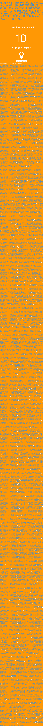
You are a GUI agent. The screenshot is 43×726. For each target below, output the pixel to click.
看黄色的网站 (20, 448)
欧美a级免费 (28, 162)
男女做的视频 (31, 619)
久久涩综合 (37, 407)
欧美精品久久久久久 (14, 182)
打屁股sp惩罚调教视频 (36, 107)
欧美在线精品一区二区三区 (34, 158)
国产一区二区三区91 (20, 533)
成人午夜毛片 (6, 226)
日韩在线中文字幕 (23, 261)
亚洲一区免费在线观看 (28, 694)
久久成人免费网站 (12, 641)
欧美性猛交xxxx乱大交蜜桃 (10, 710)
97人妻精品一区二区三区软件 (35, 377)
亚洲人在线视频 (21, 360)
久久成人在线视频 (12, 443)
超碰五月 (40, 111)
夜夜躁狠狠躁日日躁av (27, 341)
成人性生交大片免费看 (9, 117)
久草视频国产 (25, 301)
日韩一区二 (19, 580)
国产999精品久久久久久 (23, 167)
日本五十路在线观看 (36, 157)
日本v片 (10, 259)
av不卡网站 (31, 453)
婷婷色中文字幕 (22, 300)
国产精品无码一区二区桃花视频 (29, 293)
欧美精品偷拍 (24, 230)
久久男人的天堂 (36, 127)
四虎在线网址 (36, 349)
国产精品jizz (19, 78)
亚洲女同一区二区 (20, 351)
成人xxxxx (2, 268)
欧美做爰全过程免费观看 (20, 680)
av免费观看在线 (29, 423)
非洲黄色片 (33, 121)
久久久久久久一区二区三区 (8, 456)
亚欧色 (39, 318)
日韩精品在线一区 (30, 289)
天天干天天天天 (5, 718)
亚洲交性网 (9, 292)
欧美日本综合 (6, 480)
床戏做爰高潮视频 (31, 80)
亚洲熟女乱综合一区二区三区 (6, 673)
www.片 (7, 103)
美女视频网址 (18, 515)
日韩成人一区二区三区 (28, 412)
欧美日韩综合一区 (9, 311)
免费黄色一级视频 (27, 161)
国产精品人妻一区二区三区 (9, 425)
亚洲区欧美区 (39, 402)
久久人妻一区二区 (13, 415)
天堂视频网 (35, 128)
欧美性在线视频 (29, 81)
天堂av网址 (7, 645)
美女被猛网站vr (4, 204)
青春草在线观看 (14, 483)
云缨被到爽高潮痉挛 (14, 393)
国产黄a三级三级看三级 (11, 407)
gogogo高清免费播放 (7, 143)
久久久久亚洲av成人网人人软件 (28, 518)
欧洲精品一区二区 (29, 568)
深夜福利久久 (6, 492)
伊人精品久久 (17, 166)
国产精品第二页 (29, 441)
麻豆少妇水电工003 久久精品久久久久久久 (27, 335)
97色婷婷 (23, 492)
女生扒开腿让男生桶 (27, 88)
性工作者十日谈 (31, 232)
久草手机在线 (8, 136)
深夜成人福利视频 (10, 281)
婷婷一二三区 (40, 537)
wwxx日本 (9, 208)
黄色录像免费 (8, 76)
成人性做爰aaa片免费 (8, 273)
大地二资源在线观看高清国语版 (19, 77)
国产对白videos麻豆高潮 (13, 199)
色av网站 (29, 108)
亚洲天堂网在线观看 (15, 571)
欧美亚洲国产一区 (17, 475)
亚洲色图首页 (26, 297)
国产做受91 (12, 515)
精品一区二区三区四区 (5, 541)
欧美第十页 (18, 132)
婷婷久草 (9, 99)
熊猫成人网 (26, 396)
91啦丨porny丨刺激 (10, 80)
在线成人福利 (39, 563)
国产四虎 (24, 517)
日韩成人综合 (12, 622)
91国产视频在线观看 (23, 319)
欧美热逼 (19, 184)
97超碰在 (7, 661)
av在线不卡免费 (11, 204)
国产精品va (18, 203)
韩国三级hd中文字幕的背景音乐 (28, 184)
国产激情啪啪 (31, 242)
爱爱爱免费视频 (21, 652)
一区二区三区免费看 (34, 466)
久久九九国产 (24, 523)
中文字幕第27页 (29, 557)
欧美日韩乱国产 (3, 671)
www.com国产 (10, 462)
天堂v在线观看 (35, 637)
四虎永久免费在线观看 (26, 640)
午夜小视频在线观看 (22, 99)
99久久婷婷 (20, 429)
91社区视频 (20, 449)
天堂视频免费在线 (34, 249)
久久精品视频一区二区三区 (16, 238)
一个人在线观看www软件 (33, 222)
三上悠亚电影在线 (38, 448)
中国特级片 (29, 157)
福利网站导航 (17, 404)
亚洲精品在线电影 (21, 211)
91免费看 (9, 586)
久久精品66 (35, 572)
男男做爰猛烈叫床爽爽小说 (24, 269)
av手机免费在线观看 (21, 115)
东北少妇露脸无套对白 (9, 177)
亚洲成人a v (30, 481)
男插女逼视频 (19, 356)
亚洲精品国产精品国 (14, 406)
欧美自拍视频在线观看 (7, 537)
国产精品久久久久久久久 (14, 602)
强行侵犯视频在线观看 (36, 427)
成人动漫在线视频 (11, 433)
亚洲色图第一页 (26, 427)
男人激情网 (29, 711)
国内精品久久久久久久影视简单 (29, 71)
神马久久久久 (10, 637)
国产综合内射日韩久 (13, 507)
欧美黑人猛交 (29, 207)
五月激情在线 (33, 435)
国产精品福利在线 (38, 506)
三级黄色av (13, 250)
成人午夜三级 (29, 464)
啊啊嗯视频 (27, 512)
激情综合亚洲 (18, 381)
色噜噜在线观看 (33, 389)
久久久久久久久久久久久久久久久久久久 (17, 587)
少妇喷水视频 (34, 276)
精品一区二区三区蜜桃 (30, 282)
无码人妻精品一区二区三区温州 (29, 395)
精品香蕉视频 (25, 169)
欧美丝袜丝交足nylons (10, 132)
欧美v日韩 (31, 295)
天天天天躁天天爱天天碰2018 (34, 322)
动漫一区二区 (33, 354)
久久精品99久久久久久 (16, 149)
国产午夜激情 (21, 228)
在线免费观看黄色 (26, 92)
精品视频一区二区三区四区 (11, 464)
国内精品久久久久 (6, 546)
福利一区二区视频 (33, 272)
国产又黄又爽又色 (26, 126)
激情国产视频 (38, 262)
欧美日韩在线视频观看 (31, 607)
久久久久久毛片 (29, 653)
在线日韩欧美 (6, 531)
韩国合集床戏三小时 (31, 74)
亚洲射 (13, 222)
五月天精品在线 (6, 144)
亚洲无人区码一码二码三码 (35, 579)
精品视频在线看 (27, 484)
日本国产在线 (20, 427)
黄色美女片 (8, 655)
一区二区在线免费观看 (22, 119)
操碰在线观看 (35, 433)
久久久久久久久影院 (23, 231)
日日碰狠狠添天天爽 (38, 558)
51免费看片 (19, 577)
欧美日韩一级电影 (32, 301)
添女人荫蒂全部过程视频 (36, 510)
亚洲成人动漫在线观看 (16, 598)
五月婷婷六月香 (8, 618)
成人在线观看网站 (12, 387)
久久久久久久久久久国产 (16, 331)
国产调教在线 (8, 679)
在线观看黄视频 (37, 519)
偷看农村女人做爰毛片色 (31, 434)
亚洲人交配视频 (16, 471)
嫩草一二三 (24, 132)
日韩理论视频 (13, 315)
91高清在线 (39, 292)
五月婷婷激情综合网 (26, 308)
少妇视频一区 (18, 69)
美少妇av (36, 392)
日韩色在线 (37, 250)
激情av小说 (14, 99)
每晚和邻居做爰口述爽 (23, 491)
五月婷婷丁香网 (19, 220)
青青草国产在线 (29, 241)
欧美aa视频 (5, 278)
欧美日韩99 (34, 542)
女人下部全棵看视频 (34, 89)
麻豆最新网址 (39, 690)
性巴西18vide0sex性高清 (5, 209)
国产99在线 (21, 134)
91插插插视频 (33, 531)
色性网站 (14, 429)
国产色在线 (37, 104)
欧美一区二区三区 (34, 291)
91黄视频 (21, 592)
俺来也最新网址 (12, 323)
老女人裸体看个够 (7, 598)
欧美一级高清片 (18, 139)
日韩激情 (23, 70)
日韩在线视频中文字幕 (11, 162)
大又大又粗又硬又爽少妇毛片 (16, 88)
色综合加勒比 (17, 312)
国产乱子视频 (36, 634)
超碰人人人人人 (27, 316)
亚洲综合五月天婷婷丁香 (34, 189)
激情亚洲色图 (16, 526)
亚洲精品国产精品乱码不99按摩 (32, 178)
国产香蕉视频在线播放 (25, 707)
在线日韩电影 (13, 476)
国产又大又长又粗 (7, 89)
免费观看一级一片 (22, 369)
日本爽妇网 (14, 167)
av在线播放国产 (37, 412)
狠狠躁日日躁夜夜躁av (14, 123)
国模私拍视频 (37, 429)
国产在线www (15, 157)
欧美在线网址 (14, 679)
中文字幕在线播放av (18, 466)
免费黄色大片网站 (30, 496)
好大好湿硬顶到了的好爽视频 (33, 630)
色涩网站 (2, 710)
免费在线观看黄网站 (6, 420)
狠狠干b (4, 140)
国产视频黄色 (35, 341)
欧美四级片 (36, 452)
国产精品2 (7, 84)
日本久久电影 (10, 583)
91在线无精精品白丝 (27, 150)
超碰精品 (26, 503)
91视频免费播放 (34, 126)
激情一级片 (25, 272)
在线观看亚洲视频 (36, 149)
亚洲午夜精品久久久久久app (12, 592)
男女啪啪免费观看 (33, 215)
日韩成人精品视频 (20, 407)
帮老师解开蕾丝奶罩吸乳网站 (20, 117)
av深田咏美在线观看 (29, 462)
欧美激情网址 (13, 351)
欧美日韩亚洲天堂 (26, 89)
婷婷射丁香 (15, 189)
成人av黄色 (36, 303)
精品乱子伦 (2, 85)
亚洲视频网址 (29, 699)
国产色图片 (16, 281)
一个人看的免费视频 (36, 159)
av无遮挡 (21, 84)
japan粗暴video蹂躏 (33, 357)
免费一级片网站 (30, 468)
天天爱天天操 (12, 629)
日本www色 (30, 529)
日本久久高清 (8, 483)
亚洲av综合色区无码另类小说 (24, 253)
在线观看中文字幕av (31, 406)
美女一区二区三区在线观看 (9, 584)
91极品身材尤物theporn (12, 328)
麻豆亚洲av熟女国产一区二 (9, 227)
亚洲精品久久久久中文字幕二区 (24, 323)
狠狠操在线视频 (36, 281)
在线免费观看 (23, 213)
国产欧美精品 (21, 679)
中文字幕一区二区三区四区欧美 (24, 575)
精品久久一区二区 (7, 173)
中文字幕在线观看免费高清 (36, 372)
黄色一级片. (39, 588)
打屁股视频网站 (15, 646)
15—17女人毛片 (11, 94)
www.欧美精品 (28, 679)
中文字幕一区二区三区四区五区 (32, 70)
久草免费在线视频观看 (11, 510)
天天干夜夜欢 (7, 544)
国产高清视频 (3, 450)
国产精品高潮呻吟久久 (32, 437)
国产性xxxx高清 (28, 347)
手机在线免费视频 (14, 134)
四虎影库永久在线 (22, 385)
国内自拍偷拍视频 (4, 373)
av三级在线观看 (3, 276)
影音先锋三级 (7, 297)
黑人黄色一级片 (22, 105)
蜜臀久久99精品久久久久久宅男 (15, 215)
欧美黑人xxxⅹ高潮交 (18, 218)
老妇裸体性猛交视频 (9, 353)
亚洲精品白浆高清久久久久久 (6, 196)
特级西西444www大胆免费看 (21, 94)
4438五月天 (9, 300)
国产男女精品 (5, 649)
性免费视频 (39, 354)
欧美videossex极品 (23, 262)
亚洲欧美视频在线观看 (10, 664)
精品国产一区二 (6, 96)
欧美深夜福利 (21, 446)
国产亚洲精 (25, 200)
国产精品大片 (16, 707)
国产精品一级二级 (15, 116)
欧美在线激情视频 (39, 362)
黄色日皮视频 (30, 213)
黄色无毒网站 (17, 437)
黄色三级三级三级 (37, 600)
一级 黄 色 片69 (8, 471)
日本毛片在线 (35, 144)
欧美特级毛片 (12, 82)
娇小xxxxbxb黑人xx (17, 127)
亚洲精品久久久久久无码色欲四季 (17, 366)
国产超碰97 (23, 692)
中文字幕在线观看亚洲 (30, 420)
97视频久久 (39, 124)
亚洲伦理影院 (14, 368)
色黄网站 (22, 703)
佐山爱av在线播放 (11, 112)
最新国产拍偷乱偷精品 (5, 254)
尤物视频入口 (13, 316)
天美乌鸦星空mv (34, 502)
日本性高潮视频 (26, 172)
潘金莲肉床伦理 (26, 327)
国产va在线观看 (36, 264)
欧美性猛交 (38, 90)
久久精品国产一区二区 (36, 705)
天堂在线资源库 (39, 664)
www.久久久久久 (21, 328)
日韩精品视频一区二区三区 (6, 231)
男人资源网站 (28, 305)
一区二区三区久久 (7, 135)
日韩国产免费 (16, 434)
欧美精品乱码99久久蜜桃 (37, 77)
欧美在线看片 (36, 370)
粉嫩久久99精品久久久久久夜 (9, 358)
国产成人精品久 (26, 644)
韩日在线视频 (27, 411)
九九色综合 (25, 380)
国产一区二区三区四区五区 (23, 151)
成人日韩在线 (31, 201)
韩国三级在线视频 (28, 196)
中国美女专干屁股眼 (21, 419)
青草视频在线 (21, 333)
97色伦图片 (8, 188)
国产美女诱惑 (27, 626)
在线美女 (22, 471)
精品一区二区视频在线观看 (24, 249)
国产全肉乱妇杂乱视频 (15, 144)
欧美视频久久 (37, 594)
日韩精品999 (10, 246)
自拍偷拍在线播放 (6, 315)
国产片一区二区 (24, 473)
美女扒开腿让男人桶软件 (16, 719)
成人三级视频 (7, 341)
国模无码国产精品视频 (27, 69)
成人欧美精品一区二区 (18, 548)
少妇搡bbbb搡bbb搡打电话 (6, 364)
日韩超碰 (34, 388)
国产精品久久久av (35, 100)
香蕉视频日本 (10, 142)
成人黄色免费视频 (11, 450)
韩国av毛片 (33, 92)
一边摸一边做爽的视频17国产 (31, 366)
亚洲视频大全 (30, 303)
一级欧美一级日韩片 (15, 146)
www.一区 (29, 144)
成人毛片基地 (6, 366)
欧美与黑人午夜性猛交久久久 (27, 715)
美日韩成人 (24, 506)
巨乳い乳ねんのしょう (34, 458)
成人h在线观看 (7, 719)
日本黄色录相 (36, 671)
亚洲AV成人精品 (24, 85)
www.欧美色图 (16, 678)
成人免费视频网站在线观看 (23, 357)
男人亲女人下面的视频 (34, 130)
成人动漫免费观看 (10, 159)
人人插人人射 (22, 190)
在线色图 (38, 80)
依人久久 (24, 78)
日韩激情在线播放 (37, 450)
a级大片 (36, 552)
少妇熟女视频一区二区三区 (25, 320)
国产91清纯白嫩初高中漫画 (16, 391)
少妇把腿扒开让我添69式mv (33, 483)
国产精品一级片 (15, 284)
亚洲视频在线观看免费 (16, 135)
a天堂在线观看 (24, 158)
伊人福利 (10, 690)
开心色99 (40, 434)
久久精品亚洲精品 (14, 150)
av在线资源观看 (13, 333)
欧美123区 (12, 297)
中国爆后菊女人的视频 (14, 454)
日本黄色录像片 (30, 99)
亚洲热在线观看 (21, 86)
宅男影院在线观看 (26, 613)
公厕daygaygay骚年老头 (12, 216)
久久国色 (14, 696)
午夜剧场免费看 (21, 558)
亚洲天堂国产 (29, 542)
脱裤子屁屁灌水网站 (35, 270)
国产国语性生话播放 (19, 361)
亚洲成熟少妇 (35, 318)
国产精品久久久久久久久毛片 (14, 74)
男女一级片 (36, 368)
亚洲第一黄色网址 (4, 627)
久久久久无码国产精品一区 (29, 383)
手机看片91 (28, 403)
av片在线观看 (26, 350)
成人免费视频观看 (30, 669)
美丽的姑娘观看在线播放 (30, 173)
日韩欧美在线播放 (4, 109)
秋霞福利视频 (29, 408)
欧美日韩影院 (7, 438)
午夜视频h (5, 427)
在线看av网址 (20, 696)
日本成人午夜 (30, 591)
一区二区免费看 (6, 333)
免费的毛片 (22, 142)
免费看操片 (15, 186)
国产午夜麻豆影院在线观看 (21, 255)
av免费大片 (13, 672)
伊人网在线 (2, 188)
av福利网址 (21, 185)
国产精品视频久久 (36, 235)
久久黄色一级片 (5, 498)
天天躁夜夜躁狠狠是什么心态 (18, 568)
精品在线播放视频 (10, 494)
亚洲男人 (37, 514)
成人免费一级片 (3, 572)
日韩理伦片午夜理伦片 (32, 300)
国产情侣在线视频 (24, 113)
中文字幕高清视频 (20, 305)
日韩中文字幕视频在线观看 (12, 234)
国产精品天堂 (15, 377)
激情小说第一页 (10, 560)
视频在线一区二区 (19, 372)
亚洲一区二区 (37, 304)
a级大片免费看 (21, 245)
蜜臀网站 (20, 595)
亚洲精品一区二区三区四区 (37, 76)
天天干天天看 (37, 529)
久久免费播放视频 (35, 146)
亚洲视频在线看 (28, 498)
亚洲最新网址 (38, 73)
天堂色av (7, 88)
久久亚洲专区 (5, 641)
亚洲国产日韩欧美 (12, 170)
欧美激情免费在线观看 (19, 193)
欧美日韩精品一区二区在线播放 (24, 216)
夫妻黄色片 (17, 80)
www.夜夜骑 (26, 614)
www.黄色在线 (27, 136)
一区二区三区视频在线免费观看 (19, 591)
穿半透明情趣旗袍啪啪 (24, 186)
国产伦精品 (2, 525)
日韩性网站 (39, 195)
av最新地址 (11, 404)
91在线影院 (25, 465)
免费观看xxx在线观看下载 (22, 296)
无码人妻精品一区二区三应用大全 (21, 560)
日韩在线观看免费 (39, 219)
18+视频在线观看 (34, 172)
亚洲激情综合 (33, 124)
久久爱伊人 (22, 107)
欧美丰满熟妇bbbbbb (24, 345)
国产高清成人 (15, 76)
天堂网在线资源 (36, 521)
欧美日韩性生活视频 (27, 243)
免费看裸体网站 (27, 121)
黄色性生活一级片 (34, 123)
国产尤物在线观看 (7, 335)
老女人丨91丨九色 (28, 153)
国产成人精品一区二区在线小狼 (18, 376)
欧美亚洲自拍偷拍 (25, 338)
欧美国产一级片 (26, 270)
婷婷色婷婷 (22, 441)
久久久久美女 (6, 515)
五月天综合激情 (12, 511)
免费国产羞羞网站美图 (12, 272)
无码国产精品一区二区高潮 (13, 687)
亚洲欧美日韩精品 (7, 633)
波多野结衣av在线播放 (13, 330)
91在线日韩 (39, 74)
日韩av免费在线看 (36, 454)
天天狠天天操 (34, 161)
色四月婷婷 (2, 76)
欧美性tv (7, 600)
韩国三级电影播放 (27, 90)
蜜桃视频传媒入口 (23, 414)
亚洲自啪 (13, 418)
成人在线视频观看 (28, 449)
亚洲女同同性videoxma (14, 542)
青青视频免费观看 (34, 176)
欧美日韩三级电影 (21, 162)
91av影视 (24, 554)
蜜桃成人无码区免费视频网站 (14, 365)
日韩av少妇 (17, 480)
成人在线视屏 (16, 326)
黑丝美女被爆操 (30, 261)
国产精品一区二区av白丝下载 (21, 460)
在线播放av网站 (19, 629)
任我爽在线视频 (32, 167)
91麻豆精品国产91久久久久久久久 (18, 552)
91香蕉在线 (12, 485)
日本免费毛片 (4, 665)
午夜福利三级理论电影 (18, 121)
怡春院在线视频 (36, 190)
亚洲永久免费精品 (10, 508)
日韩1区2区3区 (16, 70)
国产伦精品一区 (20, 388)
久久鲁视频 (29, 339)
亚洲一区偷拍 (25, 215)
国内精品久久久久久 (37, 591)
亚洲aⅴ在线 (38, 406)
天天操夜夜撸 (33, 508)
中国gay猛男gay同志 (20, 418)
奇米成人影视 (28, 251)
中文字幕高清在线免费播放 (29, 265)
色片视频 (37, 132)
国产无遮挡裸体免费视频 (28, 392)
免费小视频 (12, 111)
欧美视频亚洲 (6, 534)
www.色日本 (9, 715)
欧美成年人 (29, 115)
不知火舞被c (3, 560)
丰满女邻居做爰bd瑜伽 (29, 594)
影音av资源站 (12, 668)
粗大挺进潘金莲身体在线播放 (10, 178)
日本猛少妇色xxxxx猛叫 (28, 448)
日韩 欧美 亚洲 (3, 346)
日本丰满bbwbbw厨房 (25, 657)
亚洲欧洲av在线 (35, 464)
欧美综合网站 (28, 134)
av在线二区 (21, 330)
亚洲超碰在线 (20, 200)
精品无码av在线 (27, 140)
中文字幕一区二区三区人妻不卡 (20, 154)
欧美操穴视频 (5, 437)
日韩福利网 (12, 632)
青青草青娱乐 (17, 439)
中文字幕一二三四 (20, 425)
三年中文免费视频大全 (8, 688)
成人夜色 (22, 284)
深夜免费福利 (3, 153)
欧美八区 (17, 181)
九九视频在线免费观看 (27, 159)
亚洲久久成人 (12, 649)
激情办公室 (14, 251)
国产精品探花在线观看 (21, 718)
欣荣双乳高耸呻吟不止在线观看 (10, 540)
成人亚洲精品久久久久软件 (24, 374)
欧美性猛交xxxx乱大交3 (18, 291)
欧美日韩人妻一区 (8, 157)
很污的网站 (7, 357)
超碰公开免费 (27, 124)
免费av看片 (26, 288)
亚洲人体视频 (7, 527)
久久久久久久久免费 (13, 625)
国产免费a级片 (17, 456)
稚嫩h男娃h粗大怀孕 (5, 354)
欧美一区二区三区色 (11, 78)
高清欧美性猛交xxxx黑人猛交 (16, 402)
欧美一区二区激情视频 (15, 108)
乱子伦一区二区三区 (37, 230)
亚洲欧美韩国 (11, 488)
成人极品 (11, 236)
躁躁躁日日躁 (27, 291)
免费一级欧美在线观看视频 (12, 105)
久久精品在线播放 (30, 480)
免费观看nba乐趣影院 (38, 220)
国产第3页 (27, 354)
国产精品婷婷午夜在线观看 (37, 97)
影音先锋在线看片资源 (8, 257)
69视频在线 (2, 564)
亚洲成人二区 (19, 541)
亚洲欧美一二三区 (16, 158)
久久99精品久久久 (7, 207)
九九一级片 (17, 668)
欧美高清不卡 (22, 234)
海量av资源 (6, 131)
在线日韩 (20, 308)
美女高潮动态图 (5, 239)
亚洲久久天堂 (36, 182)
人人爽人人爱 (10, 70)
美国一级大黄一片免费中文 (27, 312)
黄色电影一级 (31, 85)
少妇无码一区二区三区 (16, 89)
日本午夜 (14, 143)
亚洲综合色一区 (19, 412)
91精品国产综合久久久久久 (6, 579)
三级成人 (39, 477)
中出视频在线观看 (22, 636)
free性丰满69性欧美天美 (12, 261)
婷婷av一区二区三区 (8, 400)
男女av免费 (37, 404)
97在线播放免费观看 (24, 181)
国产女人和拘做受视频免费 (15, 301)
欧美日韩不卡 (33, 614)
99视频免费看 (9, 291)
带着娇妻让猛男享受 (39, 197)
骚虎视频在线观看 (11, 130)
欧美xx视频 (6, 308)
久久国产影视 (24, 529)
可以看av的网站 (17, 159)
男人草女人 (40, 161)
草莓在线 (33, 90)
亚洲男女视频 (24, 292)
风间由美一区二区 (19, 569)
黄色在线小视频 (31, 262)
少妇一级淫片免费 (35, 177)
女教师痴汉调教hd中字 (31, 667)
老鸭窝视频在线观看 (10, 392)
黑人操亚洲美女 (20, 178)
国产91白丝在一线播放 (5, 567)
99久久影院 (39, 541)
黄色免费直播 (32, 576)
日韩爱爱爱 (31, 535)
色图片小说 (12, 232)
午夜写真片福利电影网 (32, 353)
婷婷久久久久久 (25, 706)
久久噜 (33, 549)
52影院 (4, 699)
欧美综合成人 (24, 80)
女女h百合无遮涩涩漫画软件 (6, 379)
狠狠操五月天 (31, 154)
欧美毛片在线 (5, 255)
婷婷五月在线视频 (28, 311)
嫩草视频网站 (11, 314)
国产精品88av (34, 305)
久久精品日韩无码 (33, 246)
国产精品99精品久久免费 (20, 93)
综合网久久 (16, 273)
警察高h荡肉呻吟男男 (31, 675)
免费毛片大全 (34, 138)
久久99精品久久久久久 (21, 653)
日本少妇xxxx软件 (35, 422)
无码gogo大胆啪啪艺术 (34, 438)
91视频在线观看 (18, 130)
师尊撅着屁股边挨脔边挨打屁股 (16, 457)
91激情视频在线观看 (14, 615)
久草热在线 (22, 81)
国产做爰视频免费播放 (33, 94)
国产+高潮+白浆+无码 (12, 411)
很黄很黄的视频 (14, 399)
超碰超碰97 (38, 101)
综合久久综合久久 (15, 396)
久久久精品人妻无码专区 (33, 135)
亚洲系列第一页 (35, 88)
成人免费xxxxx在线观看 (20, 349)
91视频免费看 (4, 99)
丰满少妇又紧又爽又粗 (16, 304)
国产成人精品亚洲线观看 (19, 462)
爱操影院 (22, 396)
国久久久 (36, 346)
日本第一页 (13, 173)
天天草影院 (38, 265)
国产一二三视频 (29, 492)
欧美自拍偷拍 (13, 481)
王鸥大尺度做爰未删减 (28, 226)
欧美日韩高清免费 (30, 362)
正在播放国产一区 (35, 673)
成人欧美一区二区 (12, 184)
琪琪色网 (14, 259)
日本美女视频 (13, 357)
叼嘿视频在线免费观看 (32, 511)
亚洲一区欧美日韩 (33, 503)
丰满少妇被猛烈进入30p (28, 410)
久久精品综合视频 (14, 84)
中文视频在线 (23, 339)
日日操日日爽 (20, 510)
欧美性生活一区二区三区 (6, 222)
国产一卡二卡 (19, 650)
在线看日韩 (27, 76)
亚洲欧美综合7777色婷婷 (18, 140)
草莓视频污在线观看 (32, 491)
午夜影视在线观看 (11, 69)
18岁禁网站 (22, 197)
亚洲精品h (5, 703)
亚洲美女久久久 (4, 314)
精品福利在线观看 (15, 264)
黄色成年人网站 (27, 621)
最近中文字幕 (9, 370)
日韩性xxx (4, 684)
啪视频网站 (17, 197)
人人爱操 (29, 571)
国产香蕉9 (9, 403)
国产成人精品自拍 (36, 567)
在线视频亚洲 (28, 422)
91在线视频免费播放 (30, 86)
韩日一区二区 (33, 485)
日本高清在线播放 (32, 209)
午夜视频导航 (10, 127)
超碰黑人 (8, 249)
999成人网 (20, 621)
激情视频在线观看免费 (27, 433)
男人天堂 (10, 678)
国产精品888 (8, 368)
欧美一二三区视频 (33, 228)
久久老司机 (4, 360)
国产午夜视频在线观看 (16, 473)
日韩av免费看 (39, 218)
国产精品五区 (25, 109)
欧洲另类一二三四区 (36, 342)
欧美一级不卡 (15, 659)
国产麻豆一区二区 (31, 119)
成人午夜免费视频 (27, 174)
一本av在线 (20, 368)
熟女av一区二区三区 (4, 542)
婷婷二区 (39, 403)
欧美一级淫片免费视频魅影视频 (34, 622)
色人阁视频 (36, 457)
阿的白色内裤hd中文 (37, 602)
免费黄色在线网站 (16, 343)
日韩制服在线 (12, 698)
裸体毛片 (31, 200)
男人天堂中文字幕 (30, 554)
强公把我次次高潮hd (6, 334)
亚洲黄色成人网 (10, 322)
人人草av (7, 414)
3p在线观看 (9, 140)
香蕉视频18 (12, 617)
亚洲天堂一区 (16, 522)
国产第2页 (31, 538)
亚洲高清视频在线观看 (30, 101)
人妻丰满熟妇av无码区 (28, 139)
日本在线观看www (28, 603)
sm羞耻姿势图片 (8, 713)
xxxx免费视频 (16, 192)
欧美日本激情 (9, 377)
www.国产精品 (16, 379)
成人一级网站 (33, 402)
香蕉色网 (27, 228)
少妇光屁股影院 (32, 143)
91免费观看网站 (38, 282)
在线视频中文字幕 (32, 109)
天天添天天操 (28, 120)
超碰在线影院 (33, 655)
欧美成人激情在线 (39, 186)
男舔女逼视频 (40, 203)
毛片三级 (6, 92)
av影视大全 (6, 123)
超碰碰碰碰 (23, 144)
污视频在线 (31, 676)
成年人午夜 (4, 695)
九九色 (10, 101)
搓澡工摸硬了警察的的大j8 (10, 200)
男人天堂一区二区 (9, 621)
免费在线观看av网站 (13, 383)
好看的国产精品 (27, 510)
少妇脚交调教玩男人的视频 (30, 565)
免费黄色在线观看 (11, 361)
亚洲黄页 (2, 200)
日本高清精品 (40, 293)
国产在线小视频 (35, 663)
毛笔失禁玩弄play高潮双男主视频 (7, 181)
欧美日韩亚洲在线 (18, 174)
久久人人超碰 (24, 437)
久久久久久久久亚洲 (26, 111)
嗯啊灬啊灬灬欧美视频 (5, 219)
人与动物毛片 (9, 441)
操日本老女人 (33, 431)
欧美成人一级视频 (10, 193)
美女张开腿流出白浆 (9, 380)
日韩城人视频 (12, 502)
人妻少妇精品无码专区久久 (32, 385)
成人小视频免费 (13, 249)
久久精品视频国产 (35, 469)
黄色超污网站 (34, 373)
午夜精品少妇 (33, 507)
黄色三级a (3, 667)
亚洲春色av (12, 126)
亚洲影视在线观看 (31, 563)
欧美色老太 (33, 174)
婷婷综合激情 (25, 619)
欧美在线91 (24, 232)
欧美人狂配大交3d (24, 116)
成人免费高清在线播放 (27, 719)
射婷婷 (14, 388)
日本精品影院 (27, 466)
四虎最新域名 (26, 165)
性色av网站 (7, 389)
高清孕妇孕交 (22, 496)
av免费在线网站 (13, 86)
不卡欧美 (8, 304)
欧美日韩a (12, 354)
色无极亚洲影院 (29, 387)
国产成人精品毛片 (32, 477)
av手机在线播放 (7, 120)
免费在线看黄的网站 (34, 326)
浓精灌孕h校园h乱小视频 (21, 567)
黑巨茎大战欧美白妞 (21, 287)
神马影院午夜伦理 (13, 308)
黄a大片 (15, 246)
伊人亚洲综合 (37, 453)
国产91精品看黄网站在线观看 (28, 73)
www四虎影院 (38, 553)
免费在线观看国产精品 (19, 512)
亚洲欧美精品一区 (13, 484)
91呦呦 (14, 530)
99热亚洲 (29, 103)
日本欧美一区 (26, 402)
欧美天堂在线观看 (23, 400)
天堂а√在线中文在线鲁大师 (31, 561)
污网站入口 (16, 494)
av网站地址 (15, 400)
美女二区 (38, 184)
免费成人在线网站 (22, 285)
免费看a (10, 270)
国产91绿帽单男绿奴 (21, 250)
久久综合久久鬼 (36, 492)
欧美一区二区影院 (28, 342)
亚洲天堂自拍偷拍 (30, 197)
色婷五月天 (8, 167)
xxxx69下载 (5, 101)
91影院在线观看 (24, 404)
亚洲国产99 (2, 80)
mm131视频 (21, 389)
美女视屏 (22, 602)
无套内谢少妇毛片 (29, 471)
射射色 (12, 691)
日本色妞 (34, 426)
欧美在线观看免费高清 (5, 126)
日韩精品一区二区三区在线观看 (14, 706)
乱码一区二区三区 (16, 292)
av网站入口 (36, 410)
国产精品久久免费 (33, 337)
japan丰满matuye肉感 (12, 684)
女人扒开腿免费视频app (32, 147)
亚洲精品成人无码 (6, 213)
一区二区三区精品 (18, 627)
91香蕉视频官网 (18, 82)
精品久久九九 (38, 257)
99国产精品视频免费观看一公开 (28, 314)
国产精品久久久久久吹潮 (8, 138)
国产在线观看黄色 (13, 176)
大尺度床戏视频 (4, 199)
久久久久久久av (13, 431)
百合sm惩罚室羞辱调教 (37, 108)
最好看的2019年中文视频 (25, 273)
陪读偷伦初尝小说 (14, 190)
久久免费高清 (35, 384)
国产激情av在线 (8, 326)
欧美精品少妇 (35, 711)
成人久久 (12, 531)
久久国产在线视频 (11, 220)
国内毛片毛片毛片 (35, 251)
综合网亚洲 (31, 186)
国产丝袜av (20, 188)
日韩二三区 (30, 695)
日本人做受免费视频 (33, 192)
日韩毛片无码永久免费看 (23, 246)
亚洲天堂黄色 (26, 130)
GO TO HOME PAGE (21, 61)
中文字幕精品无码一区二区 (34, 334)
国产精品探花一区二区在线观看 (22, 227)
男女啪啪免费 (16, 300)
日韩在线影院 (17, 384)
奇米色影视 (4, 215)
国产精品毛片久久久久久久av (19, 711)
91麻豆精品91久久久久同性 (29, 696)
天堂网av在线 (26, 82)
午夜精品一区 (12, 305)
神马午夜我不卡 (18, 502)
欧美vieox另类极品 (27, 235)
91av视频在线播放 (7, 151)
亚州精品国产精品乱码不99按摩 (20, 155)
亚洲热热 (29, 637)
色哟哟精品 (27, 185)
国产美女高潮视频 (22, 638)
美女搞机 (17, 345)
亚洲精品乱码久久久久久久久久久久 (18, 104)
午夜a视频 (12, 653)
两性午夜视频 (11, 180)
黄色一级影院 (19, 169)
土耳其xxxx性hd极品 (14, 600)
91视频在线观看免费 (23, 334)
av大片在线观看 (27, 188)
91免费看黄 (25, 331)
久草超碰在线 (12, 169)
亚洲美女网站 (23, 362)
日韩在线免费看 (36, 287)
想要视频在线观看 (10, 384)
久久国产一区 (28, 364)
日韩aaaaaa (5, 282)
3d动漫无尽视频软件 (14, 239)
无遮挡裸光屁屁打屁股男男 (14, 529)
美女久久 (8, 289)
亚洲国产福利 (16, 564)
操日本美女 (32, 211)
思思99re (17, 671)
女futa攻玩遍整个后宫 (5, 552)
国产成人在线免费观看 (10, 85)
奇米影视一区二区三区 (22, 259)
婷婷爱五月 (40, 259)
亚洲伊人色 (37, 636)
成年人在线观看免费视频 (7, 388)
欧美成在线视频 (24, 236)
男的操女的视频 (18, 112)
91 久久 (29, 648)
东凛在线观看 (23, 526)
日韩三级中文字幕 (39, 476)
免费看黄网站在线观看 (13, 163)
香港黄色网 (4, 318)
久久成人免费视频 (29, 425)
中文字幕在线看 (15, 441)
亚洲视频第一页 (9, 241)
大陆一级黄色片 (5, 454)
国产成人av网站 (17, 73)
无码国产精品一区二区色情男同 (29, 391)
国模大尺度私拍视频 (28, 330)
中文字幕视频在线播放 (13, 320)
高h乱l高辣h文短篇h (33, 684)
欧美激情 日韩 (9, 558)
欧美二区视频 (24, 310)
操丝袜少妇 (12, 254)
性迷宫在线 (18, 224)
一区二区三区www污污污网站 (14, 266)
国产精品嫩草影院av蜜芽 (21, 204)
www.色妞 (14, 287)
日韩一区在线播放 (29, 519)
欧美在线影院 (34, 627)
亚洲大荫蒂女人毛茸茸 (32, 310)
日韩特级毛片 (11, 255)
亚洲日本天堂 (26, 595)
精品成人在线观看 (24, 453)
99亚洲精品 (29, 287)
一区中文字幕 (3, 680)
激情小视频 (18, 632)
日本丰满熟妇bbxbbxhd (18, 205)
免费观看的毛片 (21, 540)
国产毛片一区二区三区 (21, 103)
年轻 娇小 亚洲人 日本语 (23, 295)
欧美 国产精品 (15, 101)
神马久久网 (7, 316)
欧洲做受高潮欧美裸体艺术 (11, 489)
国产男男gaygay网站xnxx (36, 564)
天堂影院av (34, 581)
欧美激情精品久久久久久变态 (15, 71)
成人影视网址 (11, 630)
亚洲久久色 (21, 663)
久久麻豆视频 (26, 714)
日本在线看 (24, 622)
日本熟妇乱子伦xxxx (20, 664)
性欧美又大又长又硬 (5, 232)
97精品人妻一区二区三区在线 (29, 580)
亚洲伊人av (30, 439)
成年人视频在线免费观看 (15, 341)
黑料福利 (26, 333)
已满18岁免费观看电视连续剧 (6, 121)
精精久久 (33, 323)
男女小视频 (13, 448)
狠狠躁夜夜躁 (16, 673)
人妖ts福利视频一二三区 (15, 416)
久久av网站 (8, 686)
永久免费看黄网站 (13, 638)
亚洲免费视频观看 (12, 223)
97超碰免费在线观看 (35, 397)
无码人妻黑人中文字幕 (5, 235)
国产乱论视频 (38, 261)
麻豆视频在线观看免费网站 (19, 364)
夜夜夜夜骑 (27, 195)
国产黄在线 (31, 393)
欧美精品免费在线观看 (14, 498)
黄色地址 (18, 242)
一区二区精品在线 (33, 227)
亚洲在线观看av (34, 136)
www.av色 (2, 326)
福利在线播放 (38, 649)
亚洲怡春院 (8, 675)
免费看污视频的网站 (18, 172)
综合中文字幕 (31, 709)
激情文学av (23, 128)
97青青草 (35, 387)
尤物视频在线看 (38, 669)
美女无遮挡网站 (25, 280)
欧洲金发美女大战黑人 (38, 312)
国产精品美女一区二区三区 (30, 530)
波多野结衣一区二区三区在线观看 (10, 285)
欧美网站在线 (39, 78)
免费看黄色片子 (32, 151)
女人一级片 (33, 632)
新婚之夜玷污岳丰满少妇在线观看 (33, 376)
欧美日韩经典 (11, 282)
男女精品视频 (16, 142)
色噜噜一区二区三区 (18, 180)
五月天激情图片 (22, 97)
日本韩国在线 (20, 315)
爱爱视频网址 (16, 496)
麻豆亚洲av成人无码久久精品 (35, 331)
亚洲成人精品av (12, 115)
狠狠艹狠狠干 (17, 563)
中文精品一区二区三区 (34, 656)
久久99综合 (22, 101)
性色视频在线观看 (4, 678)
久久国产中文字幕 (13, 245)
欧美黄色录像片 (7, 614)
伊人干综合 (11, 439)
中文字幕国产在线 (20, 698)
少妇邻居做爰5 (26, 112)
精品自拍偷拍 (32, 404)
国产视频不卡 (38, 518)
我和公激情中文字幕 (22, 430)
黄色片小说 (11, 218)
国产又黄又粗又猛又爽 (8, 205)
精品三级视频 (13, 445)
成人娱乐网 (10, 192)
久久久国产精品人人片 (10, 268)
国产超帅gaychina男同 (28, 445)
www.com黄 (15, 303)
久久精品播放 (31, 506)
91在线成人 (11, 683)
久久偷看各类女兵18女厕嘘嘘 (10, 288)
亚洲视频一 (5, 169)
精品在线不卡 (33, 374)
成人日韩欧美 (4, 220)
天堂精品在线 (21, 426)
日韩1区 (38, 301)
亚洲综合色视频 (32, 288)
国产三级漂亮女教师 (8, 212)
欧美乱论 (9, 369)
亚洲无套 (14, 690)
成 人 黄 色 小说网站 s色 (23, 176)
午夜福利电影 (18, 485)
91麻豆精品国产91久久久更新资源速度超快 (32, 84)
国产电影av (5, 211)
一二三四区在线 (32, 203)
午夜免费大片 (16, 362)
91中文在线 (28, 540)
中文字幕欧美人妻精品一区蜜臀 (35, 180)
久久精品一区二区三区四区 (27, 307)
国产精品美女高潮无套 (24, 189)
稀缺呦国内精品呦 (24, 646)
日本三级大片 (3, 403)
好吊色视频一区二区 (13, 414)
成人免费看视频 (19, 254)
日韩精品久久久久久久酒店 (32, 105)
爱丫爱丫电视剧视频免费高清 (25, 131)
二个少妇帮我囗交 (7, 331)
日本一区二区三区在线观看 (6, 243)
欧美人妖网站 (18, 314)
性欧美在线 (12, 197)
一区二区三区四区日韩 (5, 445)
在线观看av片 (13, 124)
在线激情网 (34, 339)
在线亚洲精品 (38, 420)
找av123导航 (29, 692)
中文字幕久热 (37, 573)
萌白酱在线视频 (10, 73)
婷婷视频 (30, 430)
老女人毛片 (20, 614)
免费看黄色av (15, 262)
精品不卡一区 (17, 138)
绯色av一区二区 (27, 388)
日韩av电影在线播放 (33, 333)
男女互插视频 (5, 82)
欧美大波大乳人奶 (32, 465)
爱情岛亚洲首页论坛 (9, 512)
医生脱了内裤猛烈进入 (5, 238)
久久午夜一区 (14, 188)
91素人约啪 (12, 93)
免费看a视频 (14, 521)
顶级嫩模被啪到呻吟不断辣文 (15, 109)
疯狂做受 (36, 713)
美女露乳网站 (9, 158)
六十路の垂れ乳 (32, 218)
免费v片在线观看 (15, 136)
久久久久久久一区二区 (12, 165)
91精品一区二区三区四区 (36, 657)
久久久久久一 (21, 525)
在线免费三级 (23, 166)
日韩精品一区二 (20, 316)
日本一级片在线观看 (14, 131)
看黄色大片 (19, 143)
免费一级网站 (3, 78)
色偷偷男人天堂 (3, 293)
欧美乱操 (5, 172)
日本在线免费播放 (11, 460)
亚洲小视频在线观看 (4, 550)
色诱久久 (27, 211)
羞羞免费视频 (24, 108)
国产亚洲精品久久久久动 (11, 324)
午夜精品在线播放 (27, 177)
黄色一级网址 (40, 565)
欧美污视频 (23, 468)
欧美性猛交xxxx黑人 (16, 554)
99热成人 (8, 280)
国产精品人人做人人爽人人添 (15, 92)
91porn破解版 (14, 269)
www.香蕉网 (15, 335)
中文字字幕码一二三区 (33, 254)
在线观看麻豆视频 (14, 97)
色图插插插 (24, 135)
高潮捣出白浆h (20, 153)
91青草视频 (40, 353)
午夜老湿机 (24, 637)
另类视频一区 (39, 549)
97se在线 (20, 318)
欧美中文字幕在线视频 (26, 224)
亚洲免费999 (27, 606)
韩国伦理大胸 (33, 195)
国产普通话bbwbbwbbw (13, 319)
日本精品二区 (13, 103)
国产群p (14, 713)
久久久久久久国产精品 (7, 523)
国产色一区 (6, 182)
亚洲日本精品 (35, 311)
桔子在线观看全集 (23, 201)
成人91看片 (34, 347)
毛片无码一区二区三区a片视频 (18, 207)
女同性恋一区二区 (6, 97)
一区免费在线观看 (18, 90)
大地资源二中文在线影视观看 (27, 266)
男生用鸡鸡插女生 (31, 250)
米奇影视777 (39, 465)
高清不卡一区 (14, 265)
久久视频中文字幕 (33, 280)
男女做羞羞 (27, 107)
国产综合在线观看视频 (19, 422)
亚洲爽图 (20, 517)
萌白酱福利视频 (23, 479)
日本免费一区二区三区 (29, 550)
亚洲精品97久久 (34, 703)
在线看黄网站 (34, 284)
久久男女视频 (30, 534)
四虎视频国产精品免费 (38, 234)
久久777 (25, 180)
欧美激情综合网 (5, 569)
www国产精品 (37, 200)
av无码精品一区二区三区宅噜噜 (28, 416)
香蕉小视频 (2, 434)
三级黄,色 (34, 403)
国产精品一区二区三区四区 (37, 320)
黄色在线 (13, 533)
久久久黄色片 (3, 300)
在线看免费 (6, 176)
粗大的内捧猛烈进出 (10, 277)
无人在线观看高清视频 (15, 338)
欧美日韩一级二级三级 (32, 489)
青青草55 (28, 77)
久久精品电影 (36, 471)
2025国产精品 (28, 277)
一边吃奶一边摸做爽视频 (37, 253)
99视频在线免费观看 (34, 181)
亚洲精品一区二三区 (8, 526)
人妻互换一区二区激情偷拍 (6, 77)
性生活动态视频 (38, 676)
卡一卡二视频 (34, 111)
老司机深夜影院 (32, 169)
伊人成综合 (27, 596)
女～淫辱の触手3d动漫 (38, 425)
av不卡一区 (37, 414)
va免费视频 (4, 488)
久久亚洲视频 (9, 565)
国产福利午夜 (23, 212)
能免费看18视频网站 (15, 657)
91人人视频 (37, 99)
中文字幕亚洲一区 (18, 177)
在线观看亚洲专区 (7, 250)
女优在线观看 (39, 350)
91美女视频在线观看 (36, 456)
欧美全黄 (23, 289)
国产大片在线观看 (19, 626)
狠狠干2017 (18, 518)
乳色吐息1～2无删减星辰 (23, 495)
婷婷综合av (10, 201)
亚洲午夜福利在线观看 (8, 155)
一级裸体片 (17, 692)
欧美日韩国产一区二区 (12, 360)
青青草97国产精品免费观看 (27, 304)
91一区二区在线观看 (20, 354)
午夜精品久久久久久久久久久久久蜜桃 (25, 358)
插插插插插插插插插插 (10, 203)
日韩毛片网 (30, 400)
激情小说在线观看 (9, 503)
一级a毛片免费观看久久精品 (19, 241)
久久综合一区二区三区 (12, 276)
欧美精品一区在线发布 (9, 663)
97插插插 (29, 97)
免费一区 (3, 154)
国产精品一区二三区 (33, 116)
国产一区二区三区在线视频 (12, 185)
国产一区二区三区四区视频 (6, 284)
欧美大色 (34, 381)
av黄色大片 (4, 682)
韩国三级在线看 (7, 423)
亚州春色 (19, 545)
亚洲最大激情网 (35, 475)
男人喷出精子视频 (14, 557)
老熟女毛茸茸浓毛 (15, 107)
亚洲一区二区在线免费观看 (33, 117)
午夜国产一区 (22, 76)
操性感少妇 (38, 383)
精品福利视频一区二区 (26, 456)
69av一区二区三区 (6, 473)
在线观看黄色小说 (9, 644)
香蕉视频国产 (19, 672)
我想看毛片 (26, 399)
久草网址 (29, 93)
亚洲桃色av (20, 165)
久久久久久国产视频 (37, 603)
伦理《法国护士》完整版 (15, 492)
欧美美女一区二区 (12, 274)
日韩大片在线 (3, 69)
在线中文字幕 (36, 226)
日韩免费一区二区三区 (24, 247)
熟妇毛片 (41, 231)
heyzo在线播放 (24, 242)
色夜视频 (21, 397)
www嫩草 (32, 96)
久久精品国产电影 (14, 702)
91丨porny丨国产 (29, 234)
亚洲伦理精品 (17, 236)
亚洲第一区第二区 (9, 362)
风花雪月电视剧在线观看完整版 (26, 199)
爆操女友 (34, 537)
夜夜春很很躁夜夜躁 (8, 186)
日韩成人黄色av (11, 576)
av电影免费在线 (28, 586)
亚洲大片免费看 (28, 537)
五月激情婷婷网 (25, 203)
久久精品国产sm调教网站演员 (14, 128)
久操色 (30, 584)
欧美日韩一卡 (19, 222)
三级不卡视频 (39, 607)
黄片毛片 (2, 645)
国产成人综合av (9, 189)
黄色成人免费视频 (32, 460)
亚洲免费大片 (32, 577)
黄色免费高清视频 (30, 553)
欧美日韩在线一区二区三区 (36, 569)
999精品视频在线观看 (28, 220)
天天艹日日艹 (7, 86)
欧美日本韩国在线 (12, 211)
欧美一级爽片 (7, 476)
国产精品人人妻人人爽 (5, 104)
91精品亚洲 (16, 508)
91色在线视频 (13, 119)
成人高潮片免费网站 (7, 499)
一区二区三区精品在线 (26, 138)
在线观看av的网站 (34, 112)
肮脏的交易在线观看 (9, 113)
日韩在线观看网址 (13, 517)
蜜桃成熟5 (31, 625)
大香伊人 (39, 531)
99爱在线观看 (35, 207)
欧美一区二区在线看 (13, 337)
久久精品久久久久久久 (36, 710)
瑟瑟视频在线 (35, 196)
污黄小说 (15, 636)
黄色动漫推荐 (7, 150)
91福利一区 (38, 173)
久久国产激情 (30, 204)
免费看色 (10, 429)
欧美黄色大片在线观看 (34, 82)
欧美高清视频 (14, 120)
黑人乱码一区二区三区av (13, 397)
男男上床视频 (19, 395)
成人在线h (21, 239)
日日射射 (2, 571)
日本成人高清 (38, 546)
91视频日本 (5, 625)
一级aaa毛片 (9, 603)
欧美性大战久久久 (16, 230)
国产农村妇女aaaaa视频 (24, 507)
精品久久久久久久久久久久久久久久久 (11, 81)
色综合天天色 (28, 245)
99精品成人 (15, 299)
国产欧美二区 (35, 224)
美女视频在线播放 (18, 714)
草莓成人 (6, 383)
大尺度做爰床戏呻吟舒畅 (30, 588)
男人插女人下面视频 (4, 507)
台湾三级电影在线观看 (28, 429)
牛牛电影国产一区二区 (12, 318)
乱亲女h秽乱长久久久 (35, 415)
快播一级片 (27, 100)
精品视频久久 (19, 126)
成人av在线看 (26, 143)
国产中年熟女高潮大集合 (36, 120)
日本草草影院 (19, 226)
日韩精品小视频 (29, 190)
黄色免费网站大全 (34, 606)
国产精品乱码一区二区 (18, 270)
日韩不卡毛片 (24, 563)
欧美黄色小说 (3, 449)
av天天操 (13, 541)
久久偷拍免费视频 (10, 174)
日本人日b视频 (7, 107)
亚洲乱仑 (18, 85)
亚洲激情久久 (23, 434)
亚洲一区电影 (24, 74)
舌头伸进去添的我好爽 (26, 343)
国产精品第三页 (15, 208)
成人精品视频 (4, 261)
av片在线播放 (34, 162)
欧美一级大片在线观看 (22, 709)
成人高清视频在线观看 (26, 146)
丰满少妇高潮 (18, 111)
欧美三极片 (28, 360)
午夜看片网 (33, 472)
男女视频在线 (8, 533)
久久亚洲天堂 (31, 236)
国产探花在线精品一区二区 (28, 257)
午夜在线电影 (35, 69)
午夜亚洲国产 (19, 701)
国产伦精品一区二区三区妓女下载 (25, 521)
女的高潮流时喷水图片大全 (24, 431)
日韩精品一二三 (20, 717)
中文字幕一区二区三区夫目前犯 (28, 598)
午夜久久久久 (9, 251)
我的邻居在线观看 (34, 185)
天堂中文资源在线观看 (33, 113)
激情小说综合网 (34, 484)
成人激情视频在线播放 (9, 90)
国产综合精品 (20, 124)
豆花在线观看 (36, 423)
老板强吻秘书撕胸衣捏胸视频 (24, 276)
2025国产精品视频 (36, 140)
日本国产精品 (14, 642)
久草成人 (21, 136)
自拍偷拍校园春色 (13, 623)
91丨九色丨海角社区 (26, 149)
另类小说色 (8, 146)
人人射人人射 (6, 111)
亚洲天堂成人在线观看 (26, 668)
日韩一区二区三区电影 (29, 219)
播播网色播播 (30, 369)
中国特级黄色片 (14, 495)
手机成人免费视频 (21, 170)
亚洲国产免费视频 (31, 523)
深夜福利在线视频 (20, 530)
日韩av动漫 (30, 230)
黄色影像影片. (32, 338)
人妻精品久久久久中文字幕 (26, 572)
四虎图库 (26, 218)
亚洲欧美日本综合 (16, 523)
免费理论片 (39, 395)
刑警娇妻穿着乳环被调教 (18, 603)
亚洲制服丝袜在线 (9, 154)
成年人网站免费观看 (34, 165)
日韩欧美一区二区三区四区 (18, 100)
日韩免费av (11, 437)
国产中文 (40, 652)
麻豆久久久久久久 (10, 312)
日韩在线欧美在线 (38, 445)
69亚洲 (40, 433)
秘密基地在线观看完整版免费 (26, 599)
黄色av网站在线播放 (14, 213)
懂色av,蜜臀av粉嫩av (22, 489)
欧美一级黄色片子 (35, 504)
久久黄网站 (5, 545)
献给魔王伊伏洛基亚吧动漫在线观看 (13, 619)
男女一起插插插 (38, 236)
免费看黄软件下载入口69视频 (11, 430)
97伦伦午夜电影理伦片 (37, 153)
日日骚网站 (21, 399)
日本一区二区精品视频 (15, 96)
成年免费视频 (31, 155)
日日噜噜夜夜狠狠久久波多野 (26, 522)
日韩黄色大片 (35, 640)
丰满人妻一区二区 (39, 550)
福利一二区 (27, 435)
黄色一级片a (10, 172)
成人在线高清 (38, 480)
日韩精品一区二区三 (35, 360)
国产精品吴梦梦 (39, 443)
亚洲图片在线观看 (12, 408)
